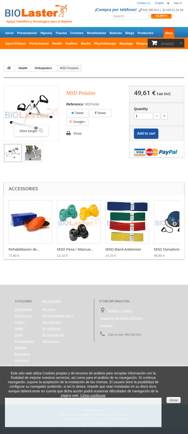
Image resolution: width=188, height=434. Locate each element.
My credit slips (51, 322)
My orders (48, 309)
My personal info (53, 335)
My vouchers (50, 341)
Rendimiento (96, 33)
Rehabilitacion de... (24, 249)
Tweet (77, 113)
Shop (169, 33)
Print (78, 134)
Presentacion (27, 33)
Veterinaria (22, 360)
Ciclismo (76, 33)
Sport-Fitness (15, 43)
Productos (145, 33)
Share (100, 113)
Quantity (141, 109)
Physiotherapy (105, 43)
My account (51, 301)
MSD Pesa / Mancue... (75, 249)
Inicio (9, 33)
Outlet (24, 54)
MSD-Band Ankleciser (123, 249)
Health (57, 43)
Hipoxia (46, 33)
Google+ (77, 122)
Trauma (61, 33)
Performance (39, 43)
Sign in (178, 2)
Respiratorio (145, 43)
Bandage (126, 43)
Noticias (116, 33)
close (173, 400)
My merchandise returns (58, 316)
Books (86, 43)
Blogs (129, 33)
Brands (10, 54)
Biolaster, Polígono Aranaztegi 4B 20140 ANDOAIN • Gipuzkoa (121, 318)
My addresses (51, 328)
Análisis (71, 43)
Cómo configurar (93, 395)
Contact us (143, 2)
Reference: (75, 104)
